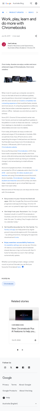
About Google (25, 385)
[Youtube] (17, 367)
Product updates (16, 12)
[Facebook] (23, 367)
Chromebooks (22, 151)
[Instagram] (5, 367)
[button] (36, 36)
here (18, 267)
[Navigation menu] (3, 3)
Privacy (6, 385)
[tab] (17, 350)
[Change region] (20, 403)
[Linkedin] (29, 367)
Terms (14, 385)
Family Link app (9, 230)
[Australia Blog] (3, 12)
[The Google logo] (7, 377)
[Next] (37, 12)
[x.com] (11, 367)
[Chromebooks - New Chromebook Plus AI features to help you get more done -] (24, 325)
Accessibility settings (11, 245)
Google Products (10, 391)
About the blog (26, 391)
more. (17, 237)
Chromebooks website (9, 147)
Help (6, 397)
